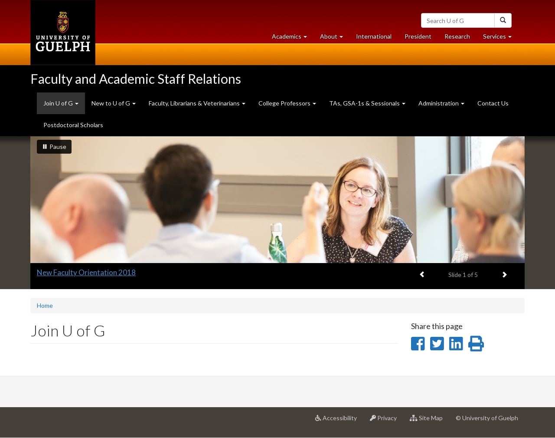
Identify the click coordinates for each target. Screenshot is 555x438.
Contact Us (493, 103)
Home (45, 305)
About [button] (334, 38)
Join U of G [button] (64, 106)
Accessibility (339, 421)
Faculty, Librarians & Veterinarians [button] (197, 103)
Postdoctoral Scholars (73, 124)
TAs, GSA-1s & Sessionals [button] (367, 103)
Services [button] (500, 38)
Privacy (386, 421)
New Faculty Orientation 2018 (86, 272)
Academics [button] (292, 38)
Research (460, 38)
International (374, 36)
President (418, 36)
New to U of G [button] (113, 103)
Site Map (429, 421)
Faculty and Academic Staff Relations (135, 78)
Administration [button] (441, 103)
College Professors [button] (287, 103)
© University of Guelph (487, 418)
